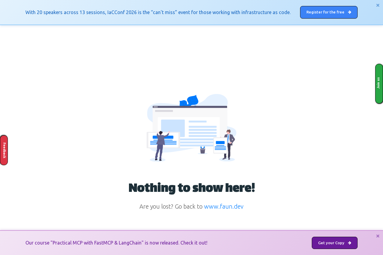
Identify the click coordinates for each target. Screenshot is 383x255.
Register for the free (328, 12)
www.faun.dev (224, 206)
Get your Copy (334, 243)
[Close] (378, 5)
